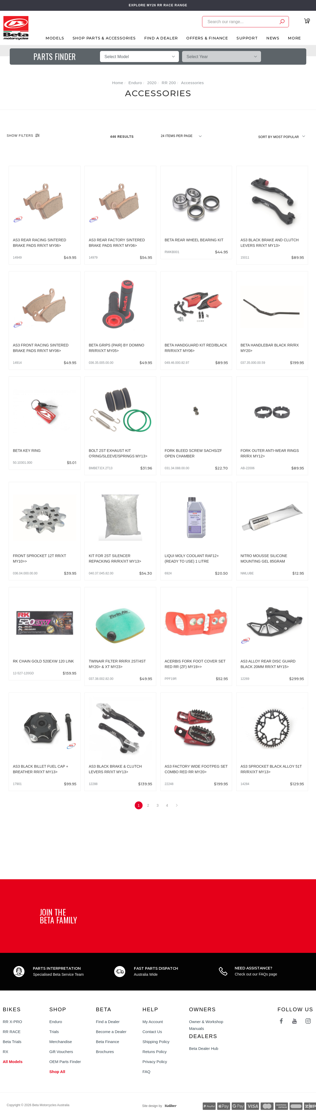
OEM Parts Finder (65, 1061)
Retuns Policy (155, 1051)
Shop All (57, 1071)
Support (247, 38)
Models (55, 38)
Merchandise (60, 1041)
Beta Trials (12, 1041)
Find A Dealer (161, 38)
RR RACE (12, 1031)
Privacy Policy (155, 1061)
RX (5, 1051)
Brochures (105, 1051)
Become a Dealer (111, 1031)
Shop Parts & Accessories (104, 38)
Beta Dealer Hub (203, 1048)
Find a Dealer (108, 1021)
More (294, 38)
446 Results (122, 137)
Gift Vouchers (61, 1051)
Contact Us (152, 1031)
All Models (13, 1061)
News (272, 38)
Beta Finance (107, 1041)
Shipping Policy (156, 1041)
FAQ (147, 1071)
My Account (153, 1021)
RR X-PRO (12, 1021)
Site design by (158, 1106)
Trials (54, 1031)
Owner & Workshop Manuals (206, 1025)
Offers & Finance (207, 38)
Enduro (55, 1021)
